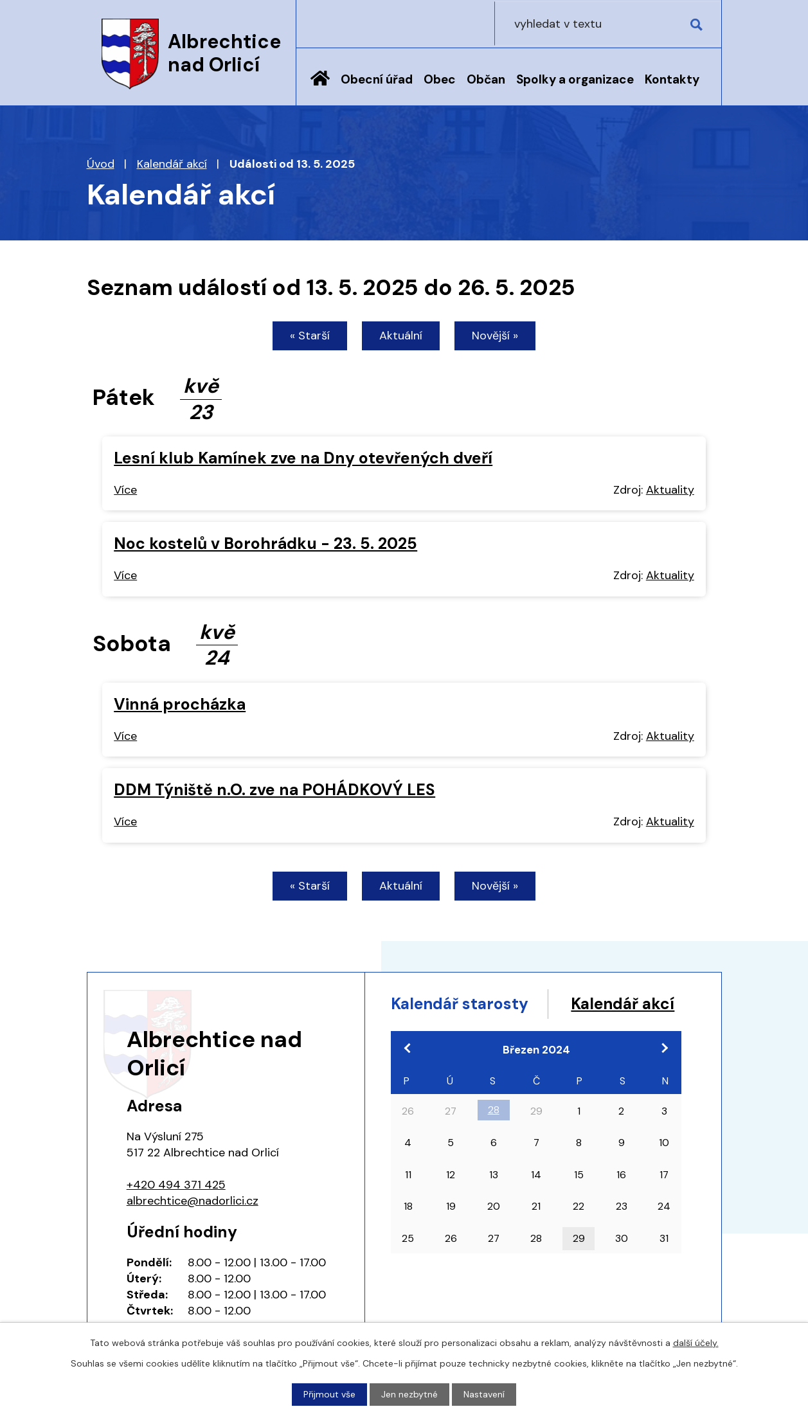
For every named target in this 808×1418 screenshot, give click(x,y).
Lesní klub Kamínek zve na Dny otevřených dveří (303, 458)
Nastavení (484, 1394)
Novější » (495, 335)
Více (125, 490)
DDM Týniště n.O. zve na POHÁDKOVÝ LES (274, 789)
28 (493, 1135)
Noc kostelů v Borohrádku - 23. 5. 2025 (265, 544)
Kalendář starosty (461, 1004)
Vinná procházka (180, 704)
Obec (440, 79)
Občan (486, 79)
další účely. (696, 1343)
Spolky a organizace (575, 79)
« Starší (310, 335)
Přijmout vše (329, 1394)
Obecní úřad (377, 79)
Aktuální (400, 335)
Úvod (320, 88)
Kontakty (672, 79)
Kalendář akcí (172, 164)
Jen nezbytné (409, 1394)
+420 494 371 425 (176, 1184)
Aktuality (670, 490)
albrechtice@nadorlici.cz (192, 1200)
